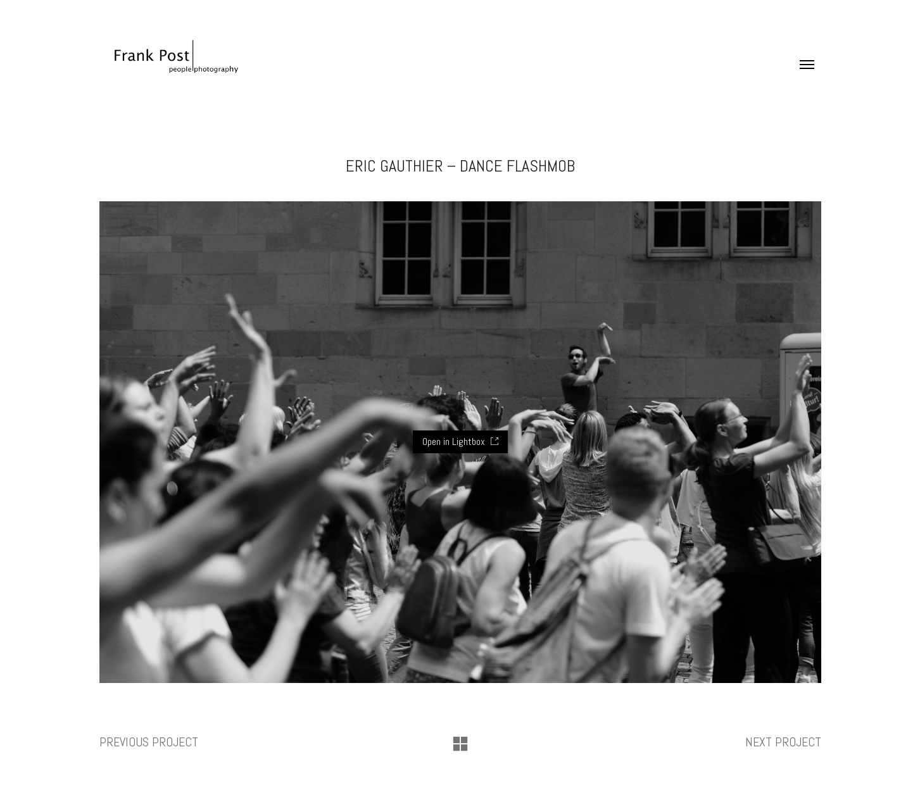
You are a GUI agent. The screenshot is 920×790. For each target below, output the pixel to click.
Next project (783, 742)
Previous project (148, 742)
